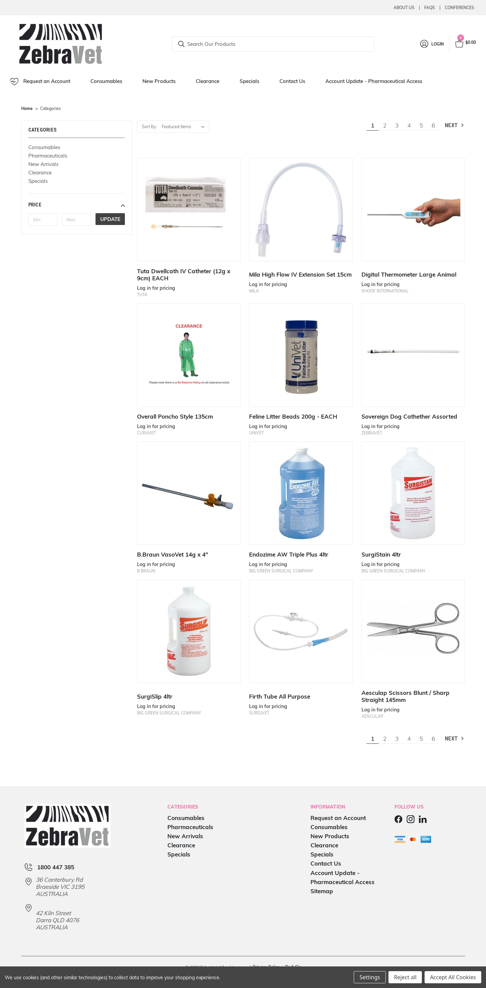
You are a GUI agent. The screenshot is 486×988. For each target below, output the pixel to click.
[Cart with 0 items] (465, 44)
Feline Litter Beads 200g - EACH (293, 416)
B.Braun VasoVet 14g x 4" (172, 554)
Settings (369, 977)
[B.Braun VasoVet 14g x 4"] (188, 493)
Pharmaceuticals (47, 155)
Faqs (429, 7)
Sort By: (149, 126)
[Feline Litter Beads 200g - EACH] (300, 355)
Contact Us (292, 81)
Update (110, 219)
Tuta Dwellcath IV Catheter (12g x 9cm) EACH (183, 274)
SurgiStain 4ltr (381, 554)
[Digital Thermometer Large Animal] (413, 209)
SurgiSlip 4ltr (154, 696)
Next (455, 125)
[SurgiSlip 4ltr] (188, 631)
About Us (404, 7)
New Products (159, 81)
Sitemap (321, 891)
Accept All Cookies (453, 977)
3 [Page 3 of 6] (397, 125)
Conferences (459, 7)
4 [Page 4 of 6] (409, 125)
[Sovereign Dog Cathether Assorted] (413, 355)
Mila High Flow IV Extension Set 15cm (300, 274)
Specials (249, 81)
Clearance (207, 81)
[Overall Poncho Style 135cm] (188, 355)
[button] (76, 205)
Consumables (106, 81)
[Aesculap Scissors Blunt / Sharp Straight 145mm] (413, 631)
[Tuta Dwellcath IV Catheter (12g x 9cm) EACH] (188, 209)
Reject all (405, 977)
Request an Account (40, 81)
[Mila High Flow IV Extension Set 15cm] (300, 209)
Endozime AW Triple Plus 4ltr (288, 554)
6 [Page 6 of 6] (433, 125)
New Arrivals (43, 164)
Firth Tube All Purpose (279, 696)
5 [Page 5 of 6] (421, 125)
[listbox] (185, 127)
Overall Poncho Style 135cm (175, 416)
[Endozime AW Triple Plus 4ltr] (300, 493)
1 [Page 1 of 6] (372, 125)
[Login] (431, 44)
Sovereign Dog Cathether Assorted (409, 416)
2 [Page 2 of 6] (384, 125)
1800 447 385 (55, 867)
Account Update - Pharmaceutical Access (373, 81)
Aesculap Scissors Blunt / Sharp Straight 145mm (405, 696)
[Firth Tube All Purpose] (300, 631)
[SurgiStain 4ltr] (413, 493)
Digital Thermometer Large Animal (408, 274)
